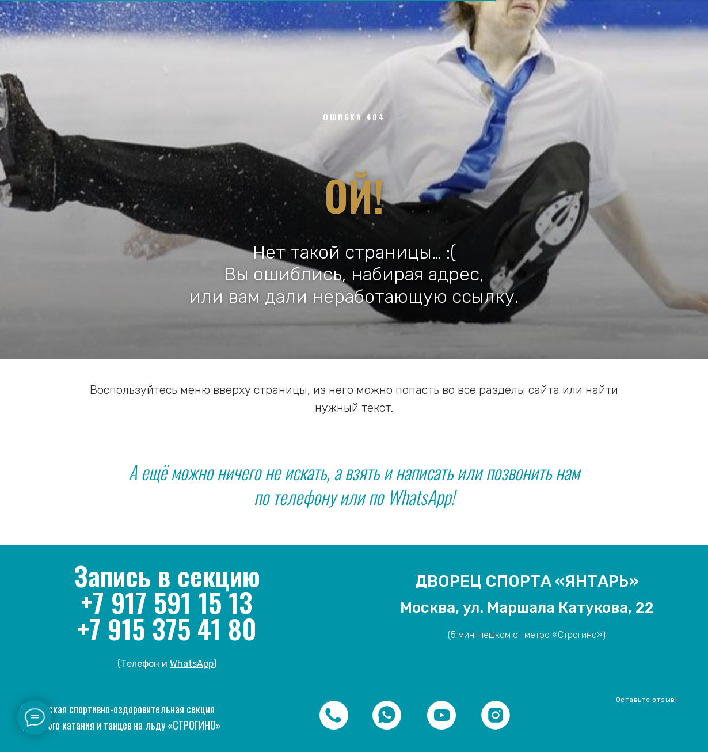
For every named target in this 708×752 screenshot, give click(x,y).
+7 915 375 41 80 (167, 628)
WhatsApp (192, 663)
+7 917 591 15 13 (167, 601)
